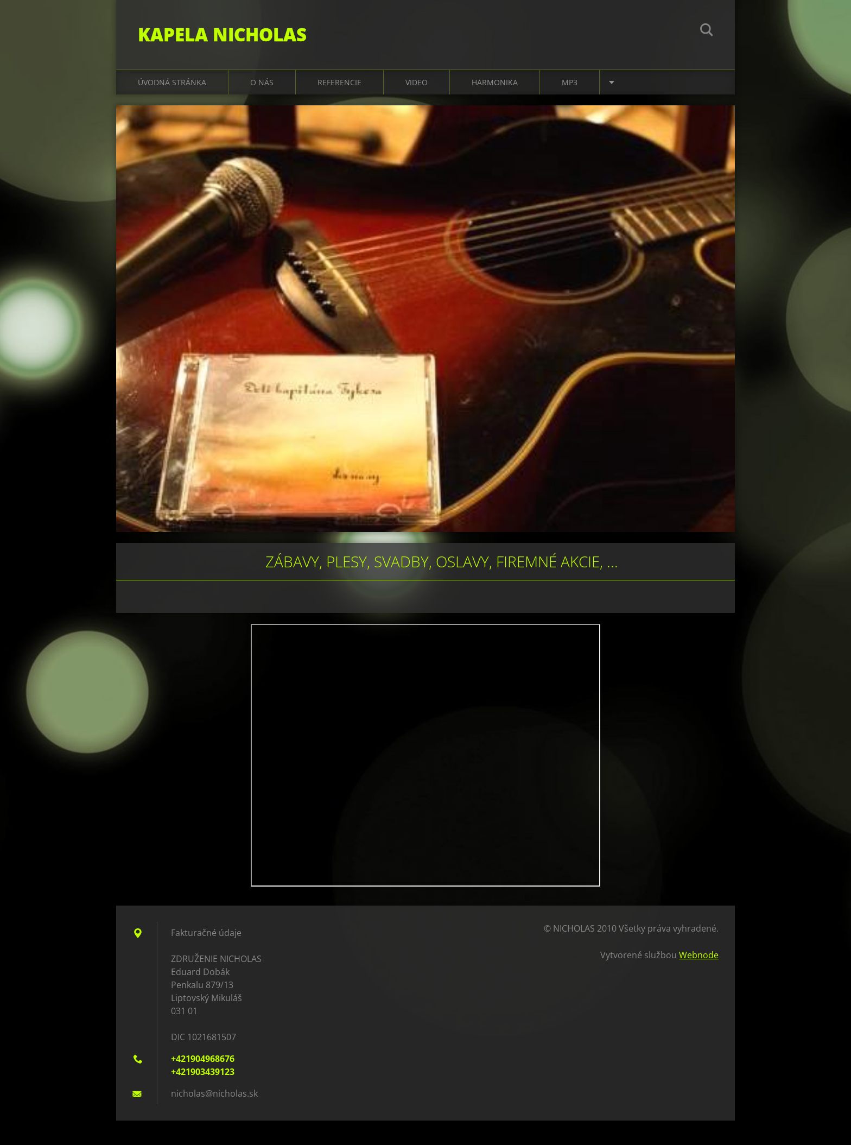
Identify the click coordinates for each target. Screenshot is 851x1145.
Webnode (699, 955)
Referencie (339, 82)
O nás (262, 82)
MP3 (569, 82)
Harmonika (495, 82)
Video (416, 82)
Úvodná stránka (172, 82)
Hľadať (706, 31)
